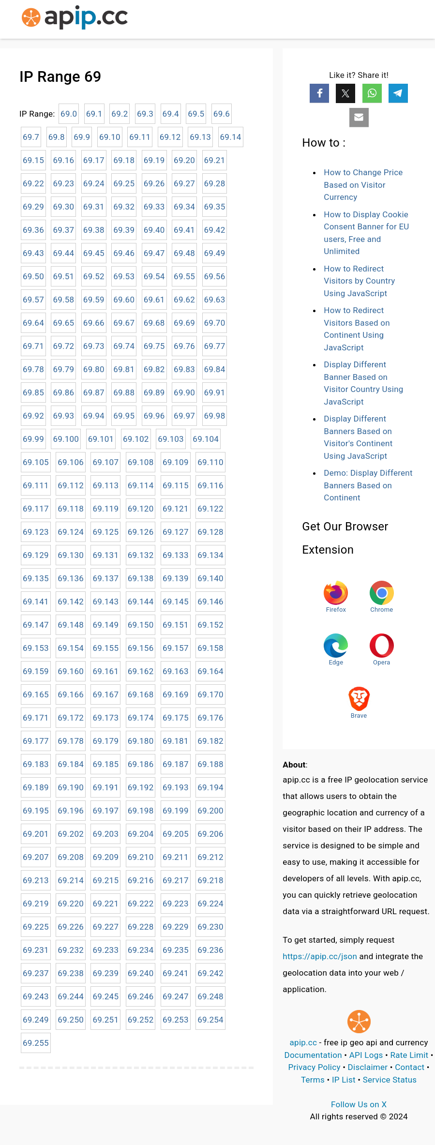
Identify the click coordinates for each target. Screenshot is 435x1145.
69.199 (176, 810)
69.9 (82, 137)
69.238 (71, 973)
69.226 (71, 927)
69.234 (141, 950)
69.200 (210, 810)
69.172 (71, 718)
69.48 (184, 253)
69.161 (105, 671)
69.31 (94, 206)
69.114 (141, 485)
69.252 (141, 1019)
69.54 (154, 276)
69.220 (71, 903)
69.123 (36, 532)
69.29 (33, 206)
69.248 (210, 996)
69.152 (210, 625)
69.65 (63, 323)
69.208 (71, 857)
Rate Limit (409, 1055)
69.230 (210, 927)
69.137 (105, 578)
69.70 (214, 323)
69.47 (154, 253)
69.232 (71, 950)
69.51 (63, 276)
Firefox (336, 597)
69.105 (36, 462)
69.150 (141, 625)
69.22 (33, 183)
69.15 (33, 160)
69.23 (63, 183)
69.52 (94, 276)
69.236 (210, 950)
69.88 (124, 392)
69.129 (36, 555)
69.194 (210, 787)
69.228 (141, 927)
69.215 (105, 880)
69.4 (171, 114)
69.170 (210, 694)
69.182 (210, 741)
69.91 (214, 392)
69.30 (63, 206)
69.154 (71, 648)
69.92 (33, 416)
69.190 (71, 787)
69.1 (94, 114)
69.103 (171, 439)
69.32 (124, 206)
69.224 (210, 903)
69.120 (141, 508)
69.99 (33, 439)
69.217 (176, 880)
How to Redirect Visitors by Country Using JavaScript (359, 281)
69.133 (176, 555)
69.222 (141, 903)
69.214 (71, 880)
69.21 (214, 160)
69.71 (33, 346)
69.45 (94, 253)
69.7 (31, 137)
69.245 (105, 996)
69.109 (176, 462)
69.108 (141, 462)
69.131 (105, 555)
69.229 (176, 927)
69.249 (36, 1019)
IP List (344, 1080)
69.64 (33, 323)
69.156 (141, 648)
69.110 (210, 462)
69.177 (36, 741)
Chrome (382, 597)
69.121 (176, 508)
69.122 (210, 508)
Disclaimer (368, 1067)
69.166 (71, 694)
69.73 (94, 346)
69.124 (71, 532)
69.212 (210, 857)
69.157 (176, 648)
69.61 (154, 299)
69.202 (71, 834)
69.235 (176, 950)
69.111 (36, 485)
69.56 (214, 276)
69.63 (214, 299)
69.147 (36, 625)
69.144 (141, 601)
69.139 (176, 578)
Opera (382, 649)
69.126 (141, 532)
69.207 (36, 857)
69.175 (176, 718)
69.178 (71, 741)
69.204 (141, 834)
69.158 (210, 648)
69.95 (124, 416)
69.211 (176, 857)
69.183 (36, 764)
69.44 (63, 253)
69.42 (214, 230)
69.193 (176, 787)
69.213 (36, 880)
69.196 (71, 810)
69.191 (105, 787)
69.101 (101, 439)
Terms (313, 1080)
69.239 (105, 973)
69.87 (94, 392)
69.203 (105, 834)
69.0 (68, 114)
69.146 (210, 601)
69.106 (71, 462)
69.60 (124, 299)
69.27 (184, 183)
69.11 (139, 137)
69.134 (210, 555)
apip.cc (303, 1042)
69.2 (119, 114)
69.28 (214, 183)
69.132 (141, 555)
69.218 (210, 880)
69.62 (184, 299)
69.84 (214, 369)
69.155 (105, 648)
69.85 (33, 392)
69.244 (71, 996)
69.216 (141, 880)
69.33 (154, 206)
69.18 (124, 160)
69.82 (154, 369)
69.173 (105, 718)
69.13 (200, 137)
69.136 (71, 578)
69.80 (94, 369)
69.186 (141, 764)
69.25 (124, 183)
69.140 (210, 578)
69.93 (63, 416)
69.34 (184, 206)
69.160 (71, 671)
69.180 (141, 741)
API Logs (366, 1055)
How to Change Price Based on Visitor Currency (363, 184)
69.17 (94, 160)
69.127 (176, 532)
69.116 (210, 485)
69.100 (66, 439)
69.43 (33, 253)
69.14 (230, 137)
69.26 (154, 183)
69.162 (141, 671)
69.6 (221, 114)
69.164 (210, 671)
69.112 (71, 485)
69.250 (71, 1019)
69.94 (94, 416)
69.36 (33, 230)
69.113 (105, 485)
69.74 (124, 346)
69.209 (105, 857)
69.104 (206, 439)
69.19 (154, 160)
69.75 (154, 346)
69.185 (105, 764)
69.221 (105, 903)
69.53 (124, 276)
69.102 (136, 439)
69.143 (105, 601)
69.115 (176, 485)
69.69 (184, 323)
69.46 (124, 253)
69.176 (210, 718)
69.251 (105, 1019)
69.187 (176, 764)
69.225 (36, 927)
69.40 (154, 230)
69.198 (141, 810)
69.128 (210, 532)
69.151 (176, 625)
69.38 (94, 230)
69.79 (63, 369)
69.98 (214, 416)
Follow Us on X (359, 1104)
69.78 (33, 369)
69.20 (184, 160)
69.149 (105, 625)
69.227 (105, 927)
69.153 (36, 648)
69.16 (63, 160)
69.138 (141, 578)
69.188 (210, 764)
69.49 (214, 253)
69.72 (63, 346)
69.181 (176, 741)
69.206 (210, 834)
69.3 (145, 114)
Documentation (313, 1055)
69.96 (154, 416)
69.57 (33, 299)
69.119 (105, 508)
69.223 (176, 903)
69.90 (184, 392)
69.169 (176, 694)
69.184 (71, 764)
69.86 (63, 392)
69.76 (184, 346)
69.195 (36, 810)
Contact (409, 1067)
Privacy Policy (314, 1067)
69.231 (36, 950)
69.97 (184, 416)
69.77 (214, 346)
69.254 (210, 1019)
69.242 (210, 973)
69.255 (36, 1043)
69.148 (71, 625)
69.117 (36, 508)
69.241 (176, 973)
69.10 (109, 137)
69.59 (94, 299)
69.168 (141, 694)
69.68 (154, 323)
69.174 (141, 718)
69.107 (105, 462)
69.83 (184, 369)
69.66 (94, 323)
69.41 (184, 230)
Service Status (390, 1080)
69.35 (214, 206)
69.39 (124, 230)
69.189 (36, 787)
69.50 (33, 276)
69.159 (36, 671)
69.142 (71, 601)
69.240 (141, 973)
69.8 (56, 137)
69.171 (36, 718)
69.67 (124, 323)
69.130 (71, 555)
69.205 (176, 834)
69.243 (36, 996)
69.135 (36, 578)
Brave (359, 703)
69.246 (141, 996)
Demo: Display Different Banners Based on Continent (368, 485)
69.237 (36, 973)
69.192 (141, 787)
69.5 (196, 114)
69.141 (36, 601)
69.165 (36, 694)
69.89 (154, 392)
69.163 (176, 671)
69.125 (105, 532)
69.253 (176, 1019)
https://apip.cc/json (320, 956)
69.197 (105, 810)
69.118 (71, 508)
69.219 (36, 903)
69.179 (105, 741)
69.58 (63, 299)
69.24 (94, 183)
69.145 (176, 601)
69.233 (105, 950)
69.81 (124, 369)
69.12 (170, 137)
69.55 (184, 276)
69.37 (63, 230)
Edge (336, 649)
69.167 (105, 694)
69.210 (141, 857)
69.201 (36, 834)
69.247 (176, 996)
